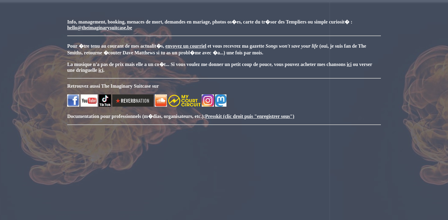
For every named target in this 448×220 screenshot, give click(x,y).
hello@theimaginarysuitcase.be (99, 27)
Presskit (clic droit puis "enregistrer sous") (249, 116)
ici (349, 64)
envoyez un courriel (185, 46)
